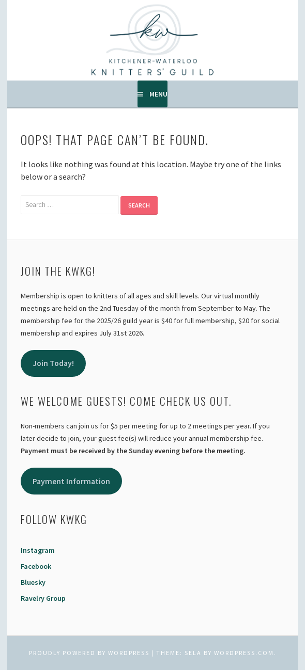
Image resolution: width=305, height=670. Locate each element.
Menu (158, 94)
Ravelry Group (43, 598)
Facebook (36, 566)
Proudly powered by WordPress (89, 653)
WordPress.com (244, 653)
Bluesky (33, 582)
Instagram (38, 550)
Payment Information (71, 481)
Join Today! (53, 363)
